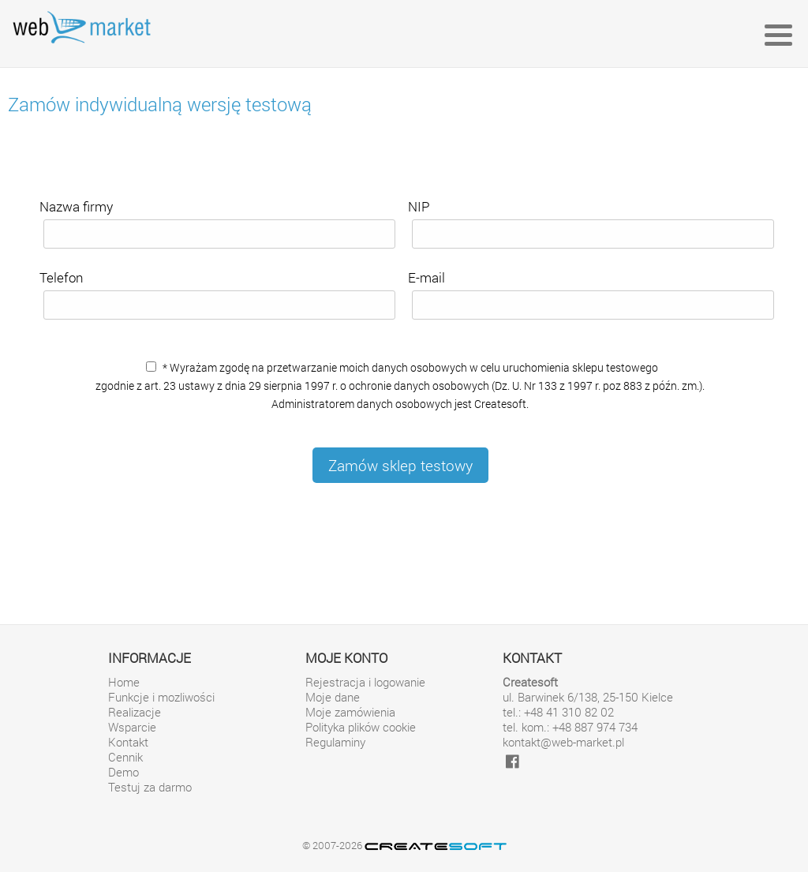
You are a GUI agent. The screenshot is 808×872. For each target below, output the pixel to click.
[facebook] (512, 761)
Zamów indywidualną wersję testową (160, 104)
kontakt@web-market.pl (563, 742)
